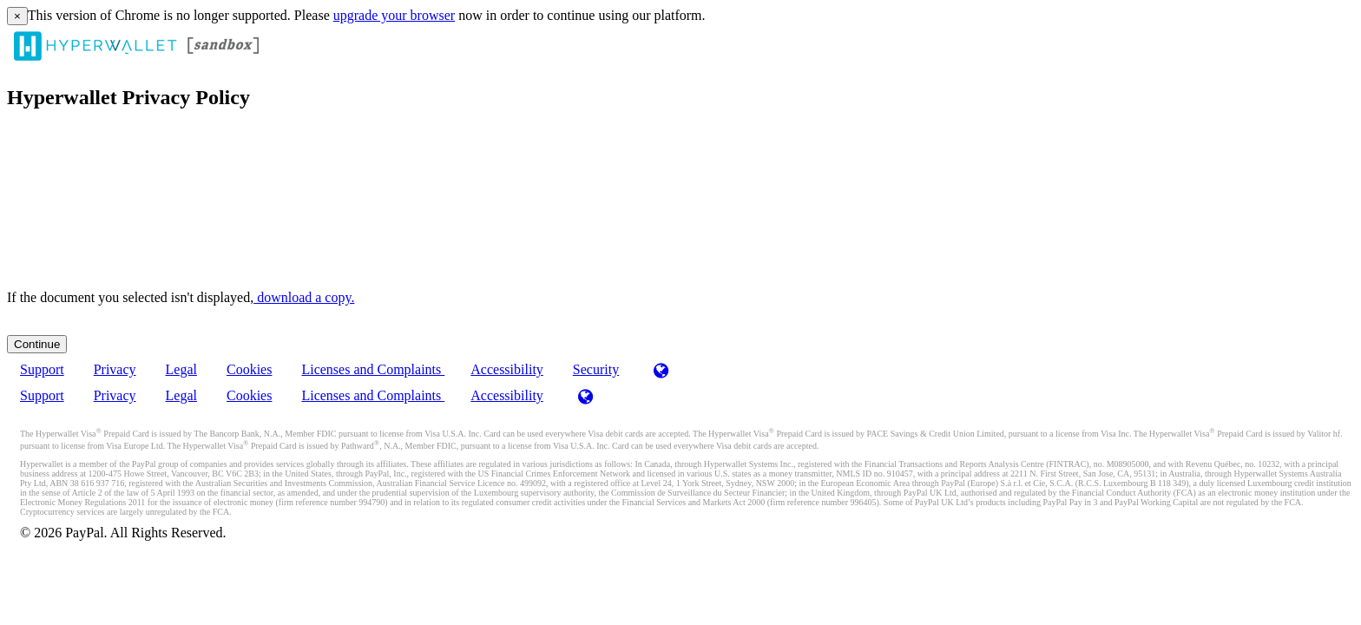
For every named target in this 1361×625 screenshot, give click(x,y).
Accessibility (506, 369)
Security (596, 369)
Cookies (249, 369)
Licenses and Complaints (372, 369)
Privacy (115, 369)
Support (42, 369)
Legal (181, 369)
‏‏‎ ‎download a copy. (303, 297)
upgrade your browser (394, 15)
